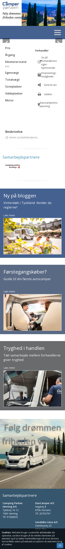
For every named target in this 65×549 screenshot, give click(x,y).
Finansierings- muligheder (49, 74)
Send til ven (50, 85)
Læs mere (9, 215)
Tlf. (10, 517)
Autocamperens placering (49, 104)
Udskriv (48, 94)
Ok (60, 545)
